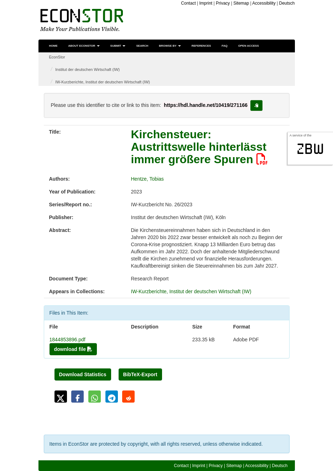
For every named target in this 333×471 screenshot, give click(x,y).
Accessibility (263, 3)
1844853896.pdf (67, 339)
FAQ (224, 45)
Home (53, 45)
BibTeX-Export (140, 374)
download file (73, 349)
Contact (188, 3)
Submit (118, 45)
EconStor (57, 57)
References (201, 45)
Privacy (223, 3)
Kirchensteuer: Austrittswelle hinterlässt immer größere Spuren (199, 147)
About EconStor (84, 45)
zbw (310, 149)
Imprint (206, 3)
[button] (60, 396)
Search (142, 45)
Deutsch (287, 3)
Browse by (170, 45)
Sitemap (241, 3)
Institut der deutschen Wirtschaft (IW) (87, 69)
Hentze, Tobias (147, 179)
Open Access (248, 45)
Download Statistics (82, 374)
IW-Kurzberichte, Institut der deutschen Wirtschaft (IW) (102, 82)
